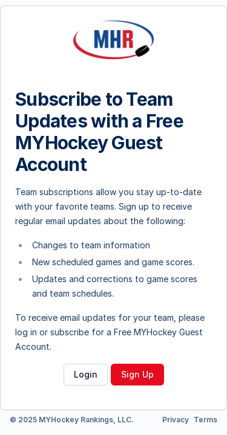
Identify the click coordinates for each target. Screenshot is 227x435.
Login (85, 374)
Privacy (175, 419)
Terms (205, 419)
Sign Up (137, 374)
